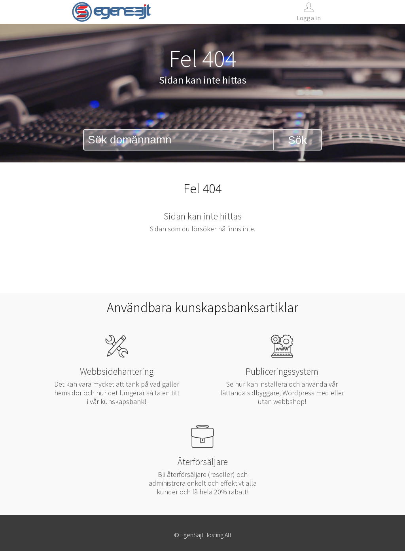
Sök (297, 140)
